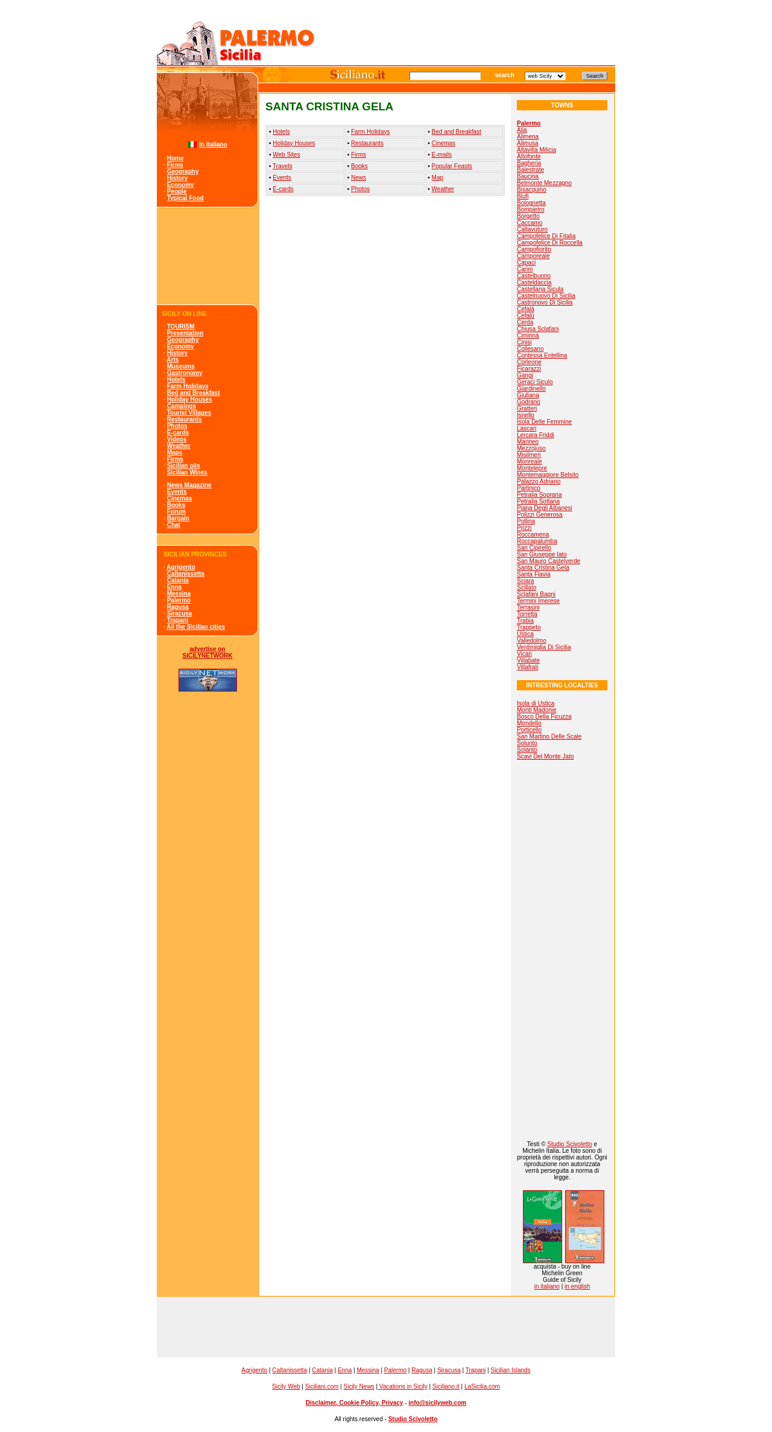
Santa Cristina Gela (543, 567)
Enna (174, 587)
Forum (176, 511)
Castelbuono (534, 276)
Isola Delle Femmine (544, 421)
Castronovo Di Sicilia (544, 302)
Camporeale (533, 256)
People (177, 191)
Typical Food (185, 198)
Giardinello (531, 388)
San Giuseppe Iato (542, 554)
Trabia (525, 620)
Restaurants (184, 419)
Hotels (176, 379)
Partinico (528, 488)
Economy (180, 184)
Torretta (527, 614)
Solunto (527, 743)
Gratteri (527, 408)
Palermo (179, 600)
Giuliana (528, 395)
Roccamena (533, 534)
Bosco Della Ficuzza (544, 716)
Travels (282, 166)
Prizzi (524, 528)
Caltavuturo (532, 229)
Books (176, 505)
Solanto (527, 749)
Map (437, 177)
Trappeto (529, 627)
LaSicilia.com (482, 1386)
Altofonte (528, 156)
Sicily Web (286, 1386)
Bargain (178, 518)
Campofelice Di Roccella (550, 242)
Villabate (528, 660)
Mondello (529, 723)
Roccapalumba (537, 541)
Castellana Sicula (540, 289)
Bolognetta (531, 203)
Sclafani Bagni (536, 594)
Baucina (528, 176)
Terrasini (528, 607)
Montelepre (532, 468)
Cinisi (524, 342)
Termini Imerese (538, 601)
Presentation (185, 333)
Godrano (528, 402)
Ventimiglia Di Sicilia (544, 647)
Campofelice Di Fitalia (546, 236)
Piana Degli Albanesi (544, 508)
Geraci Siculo (534, 382)
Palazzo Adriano (538, 481)
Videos (177, 439)
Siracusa (179, 613)
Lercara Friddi (535, 435)
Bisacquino (531, 189)
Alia (522, 130)
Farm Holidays (188, 386)
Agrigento (180, 567)
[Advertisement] (207, 256)
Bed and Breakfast (193, 393)
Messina (179, 593)
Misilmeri (528, 455)
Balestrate (530, 169)
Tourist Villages (189, 412)
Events (177, 491)
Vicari (524, 654)
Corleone (529, 362)
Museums (181, 366)
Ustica (525, 634)
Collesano (530, 348)
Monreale (529, 461)
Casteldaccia (534, 282)
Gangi (525, 375)
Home (175, 158)
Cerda (525, 322)
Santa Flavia (534, 574)
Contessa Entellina (542, 355)
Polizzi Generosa (540, 514)
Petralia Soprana (539, 494)
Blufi (522, 196)
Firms (175, 165)
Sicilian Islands (510, 1370)
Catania (178, 580)
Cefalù (525, 315)
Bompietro (531, 209)
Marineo (528, 441)
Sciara (525, 581)
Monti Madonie (537, 710)
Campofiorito (534, 249)
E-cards (178, 432)
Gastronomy (185, 373)
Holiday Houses (189, 399)
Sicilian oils (183, 465)
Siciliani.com (322, 1386)
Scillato (526, 587)
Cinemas (179, 498)
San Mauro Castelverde (548, 561)
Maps (175, 452)
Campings (181, 406)
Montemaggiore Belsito (547, 475)
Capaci (526, 262)
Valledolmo (531, 640)
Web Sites (286, 154)
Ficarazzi (529, 368)
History (177, 178)
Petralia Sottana (538, 501)
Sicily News (358, 1386)
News (358, 177)
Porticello (529, 730)
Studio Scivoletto (569, 1144)
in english (577, 1286)
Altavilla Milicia (536, 150)
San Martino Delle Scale (549, 736)
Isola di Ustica (535, 703)
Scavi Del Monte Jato (545, 756)
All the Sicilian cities (195, 626)
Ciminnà (528, 335)
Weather (179, 446)
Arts (172, 359)
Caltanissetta (185, 573)
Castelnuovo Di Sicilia (546, 295)
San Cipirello (534, 547)
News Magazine (189, 485)
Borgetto (528, 216)
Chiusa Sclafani (537, 329)
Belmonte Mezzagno (544, 183)
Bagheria (529, 163)
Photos (177, 426)
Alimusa (528, 143)
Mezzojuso (531, 448)
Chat (173, 525)
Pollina (526, 521)
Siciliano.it (446, 1386)
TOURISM (181, 326)
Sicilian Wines (187, 472)
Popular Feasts (452, 166)
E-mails (442, 154)
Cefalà (525, 309)
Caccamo (529, 222)
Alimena (528, 136)
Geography (183, 171)
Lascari (526, 428)
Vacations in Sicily (403, 1386)
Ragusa (178, 607)
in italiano (213, 144)
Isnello (525, 415)
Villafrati (527, 667)
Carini (525, 269)
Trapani (178, 620)
